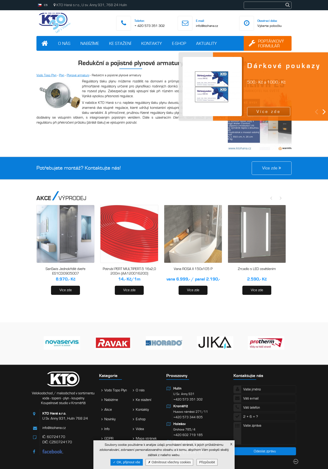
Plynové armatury (78, 75)
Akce (108, 410)
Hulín (177, 388)
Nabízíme (89, 43)
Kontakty (151, 43)
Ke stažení (120, 43)
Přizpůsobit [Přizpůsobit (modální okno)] (207, 462)
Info (107, 429)
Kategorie (108, 375)
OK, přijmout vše (126, 462)
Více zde (65, 290)
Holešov (179, 424)
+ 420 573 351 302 (149, 26)
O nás (64, 43)
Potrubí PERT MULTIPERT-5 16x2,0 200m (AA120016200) (129, 271)
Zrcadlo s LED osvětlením (257, 269)
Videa (140, 429)
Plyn (61, 75)
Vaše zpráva (264, 433)
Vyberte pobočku (269, 26)
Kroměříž (180, 406)
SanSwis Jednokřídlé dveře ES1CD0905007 (65, 271)
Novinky (109, 419)
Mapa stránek (146, 438)
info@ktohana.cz (207, 26)
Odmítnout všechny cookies (169, 462)
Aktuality (206, 43)
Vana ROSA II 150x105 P (193, 269)
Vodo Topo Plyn (46, 75)
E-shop (179, 43)
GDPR (108, 438)
